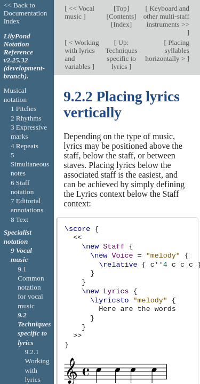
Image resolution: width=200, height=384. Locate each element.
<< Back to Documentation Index (25, 13)
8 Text (19, 219)
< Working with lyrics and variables (82, 54)
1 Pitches (23, 109)
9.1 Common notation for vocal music (31, 287)
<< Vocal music (79, 12)
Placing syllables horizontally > (167, 50)
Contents (121, 16)
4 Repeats (24, 146)
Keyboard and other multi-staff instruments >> (166, 16)
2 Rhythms (26, 118)
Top (121, 8)
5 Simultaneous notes (30, 164)
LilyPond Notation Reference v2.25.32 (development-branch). (24, 56)
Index (121, 24)
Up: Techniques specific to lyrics (121, 54)
